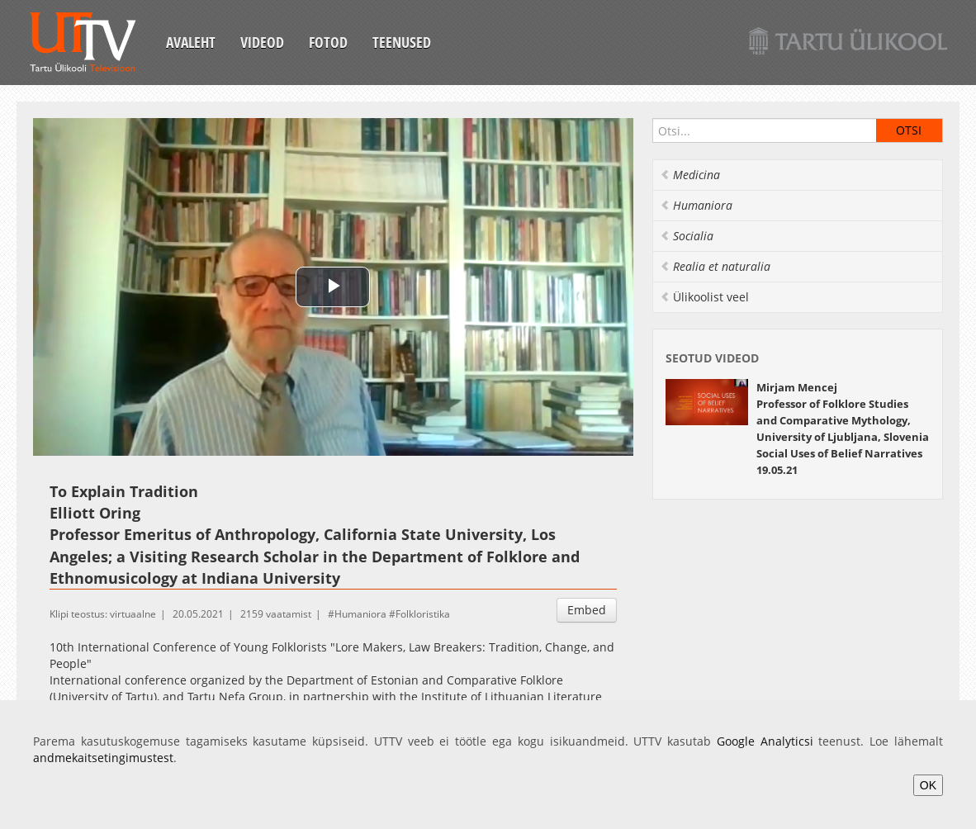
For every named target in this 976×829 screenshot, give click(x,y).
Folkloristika (423, 614)
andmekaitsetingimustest (103, 757)
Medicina (690, 174)
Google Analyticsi (765, 741)
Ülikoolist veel (704, 297)
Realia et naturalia (715, 266)
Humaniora (360, 614)
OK (928, 785)
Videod (262, 42)
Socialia (686, 236)
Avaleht (191, 42)
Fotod (328, 42)
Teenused (401, 42)
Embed (586, 610)
